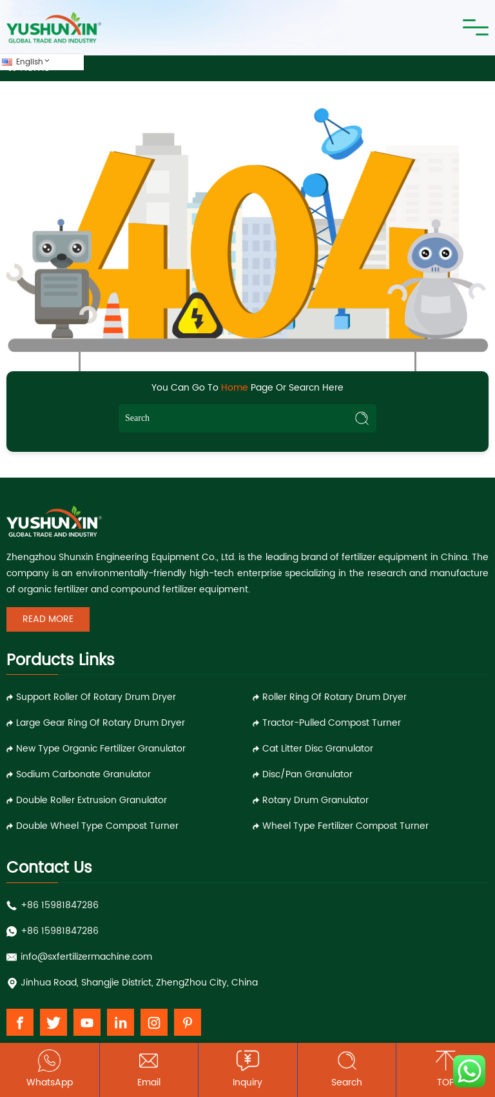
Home (234, 387)
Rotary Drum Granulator (315, 800)
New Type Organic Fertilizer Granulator (101, 748)
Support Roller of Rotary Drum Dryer (96, 697)
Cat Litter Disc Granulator (317, 748)
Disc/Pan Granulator (307, 774)
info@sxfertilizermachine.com (86, 956)
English (33, 62)
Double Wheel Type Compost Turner (97, 826)
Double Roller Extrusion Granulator (91, 800)
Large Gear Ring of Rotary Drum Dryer (100, 722)
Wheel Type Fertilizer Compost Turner (345, 826)
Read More (48, 619)
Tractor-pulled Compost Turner (331, 722)
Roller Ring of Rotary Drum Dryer (334, 697)
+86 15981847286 (60, 905)
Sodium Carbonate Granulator (83, 774)
